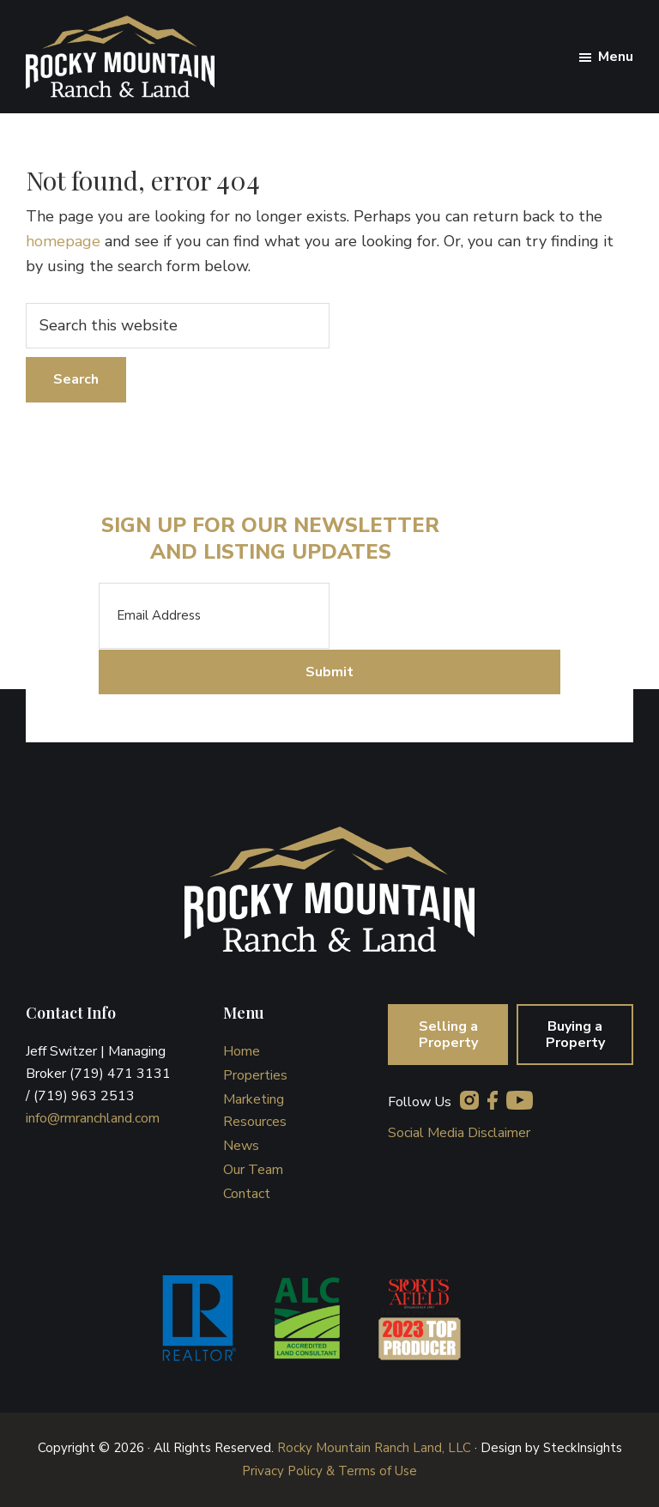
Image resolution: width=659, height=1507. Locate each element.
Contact (246, 1193)
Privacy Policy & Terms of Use (329, 1471)
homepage (63, 241)
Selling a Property (448, 1034)
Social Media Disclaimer (459, 1132)
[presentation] (460, 616)
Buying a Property (575, 1034)
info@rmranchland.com (93, 1118)
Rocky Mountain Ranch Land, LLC (374, 1447)
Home (241, 1051)
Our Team (253, 1169)
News (241, 1145)
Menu (615, 56)
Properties (255, 1075)
